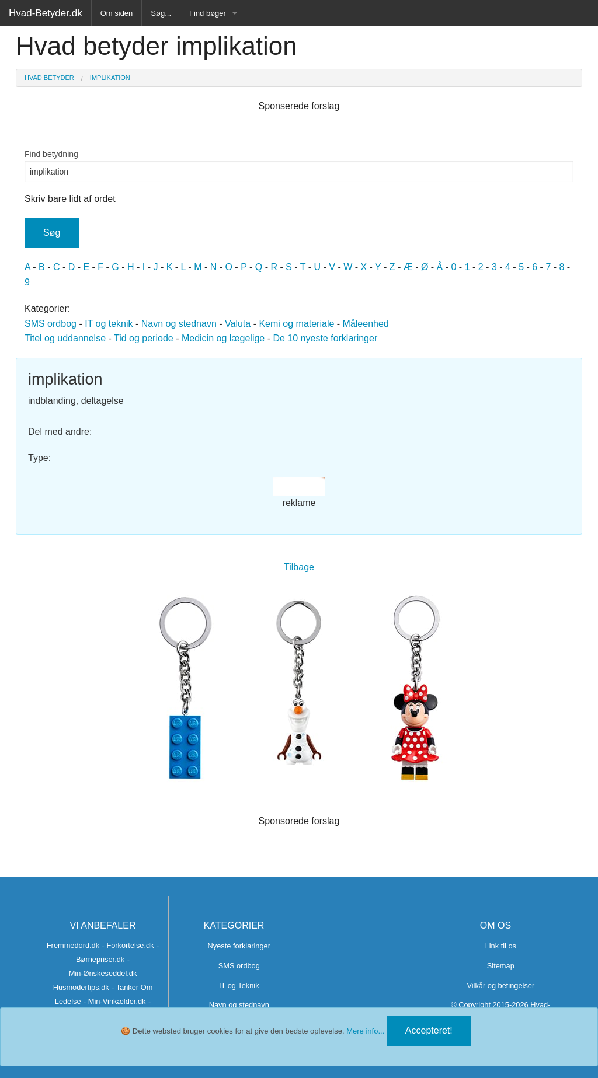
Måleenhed (366, 324)
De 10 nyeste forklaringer (325, 338)
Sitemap (500, 965)
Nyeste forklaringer (239, 945)
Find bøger (207, 13)
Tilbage (299, 567)
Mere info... (365, 1031)
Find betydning (299, 165)
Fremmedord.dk (73, 945)
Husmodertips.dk (81, 987)
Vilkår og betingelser (500, 985)
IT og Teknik (239, 985)
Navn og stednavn (179, 324)
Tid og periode (143, 338)
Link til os (500, 945)
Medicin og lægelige (223, 338)
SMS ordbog (51, 324)
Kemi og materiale (296, 324)
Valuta (238, 324)
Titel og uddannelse (65, 338)
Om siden (116, 13)
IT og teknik (109, 324)
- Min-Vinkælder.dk (114, 1001)
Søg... (161, 13)
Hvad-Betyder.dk (45, 13)
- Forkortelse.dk (128, 945)
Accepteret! (429, 1030)
